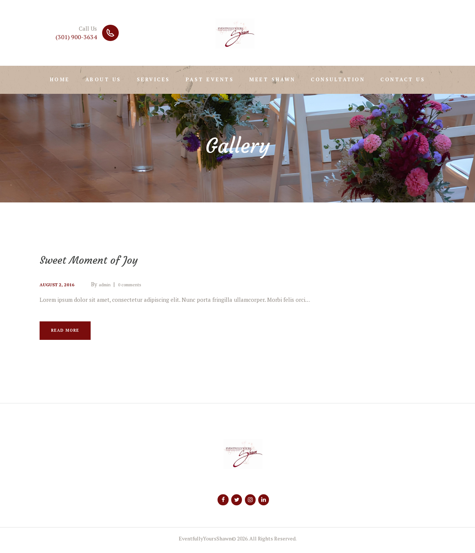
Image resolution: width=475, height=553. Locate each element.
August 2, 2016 (61, 284)
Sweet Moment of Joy (101, 259)
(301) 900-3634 (76, 37)
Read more (71, 332)
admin (113, 284)
